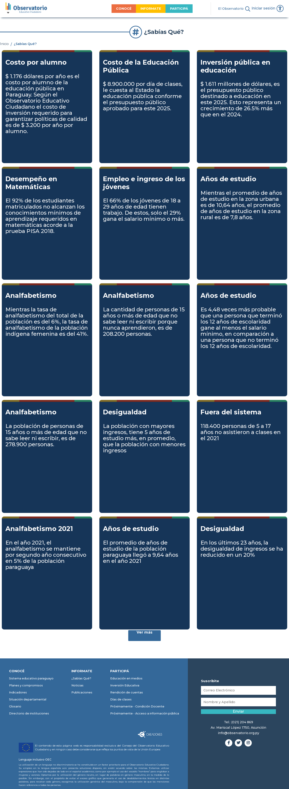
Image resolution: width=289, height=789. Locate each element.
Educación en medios (126, 678)
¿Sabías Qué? (81, 678)
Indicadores (18, 692)
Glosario (15, 706)
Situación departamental (27, 699)
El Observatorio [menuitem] (217, 9)
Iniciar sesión (261, 9)
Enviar (238, 713)
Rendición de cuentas (126, 692)
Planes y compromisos (26, 685)
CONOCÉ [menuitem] (109, 9)
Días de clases (121, 699)
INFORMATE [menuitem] (136, 9)
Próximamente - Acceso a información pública (144, 713)
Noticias (77, 685)
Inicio (4, 44)
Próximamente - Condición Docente (137, 706)
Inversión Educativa (124, 685)
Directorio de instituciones (29, 713)
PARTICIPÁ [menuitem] (165, 9)
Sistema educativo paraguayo (31, 678)
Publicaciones (81, 692)
